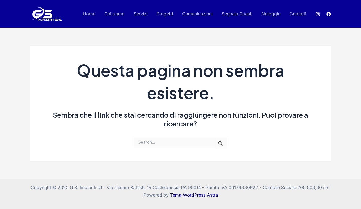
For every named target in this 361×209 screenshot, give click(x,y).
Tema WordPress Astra (194, 195)
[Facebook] (328, 14)
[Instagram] (318, 14)
